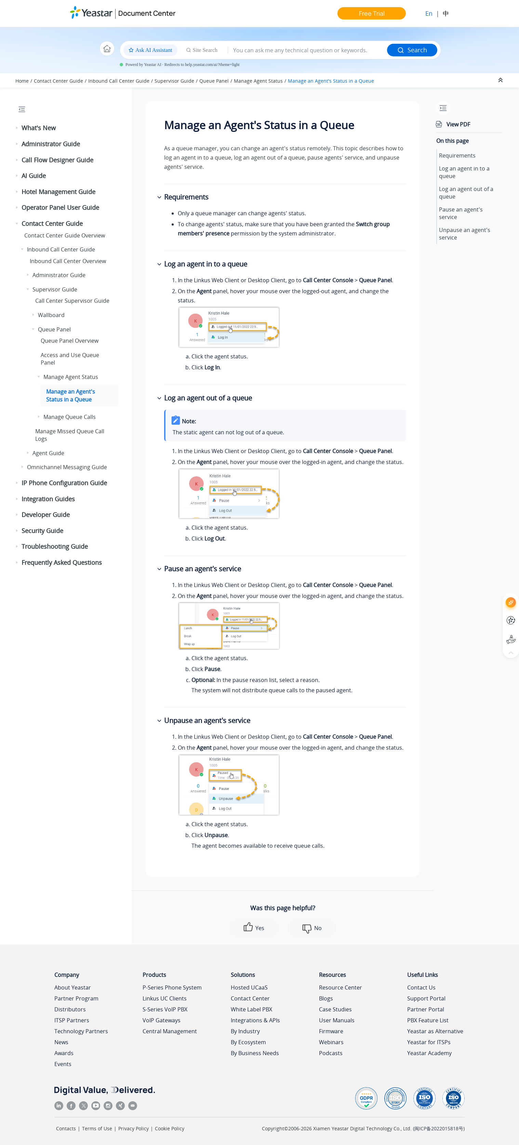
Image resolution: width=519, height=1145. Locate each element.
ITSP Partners (71, 1020)
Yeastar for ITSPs (429, 1042)
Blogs (326, 998)
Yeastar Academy (429, 1053)
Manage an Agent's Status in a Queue (331, 81)
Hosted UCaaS (249, 987)
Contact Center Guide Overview (64, 235)
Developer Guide (46, 514)
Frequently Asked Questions (62, 562)
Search (412, 50)
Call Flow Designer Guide (57, 160)
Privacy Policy (133, 1128)
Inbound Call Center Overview (68, 261)
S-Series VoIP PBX (165, 1009)
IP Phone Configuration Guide (64, 483)
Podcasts (331, 1053)
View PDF (458, 124)
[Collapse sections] (501, 80)
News (61, 1042)
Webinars (331, 1042)
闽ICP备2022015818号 (438, 1128)
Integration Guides (48, 499)
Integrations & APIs (255, 1020)
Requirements (457, 155)
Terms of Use (97, 1128)
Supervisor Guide (174, 81)
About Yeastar (72, 987)
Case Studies (335, 1009)
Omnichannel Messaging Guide (67, 467)
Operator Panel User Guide (60, 207)
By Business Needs (255, 1053)
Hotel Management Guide (58, 192)
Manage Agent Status (258, 81)
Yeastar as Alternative (435, 1031)
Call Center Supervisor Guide (72, 300)
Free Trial (372, 13)
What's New (39, 128)
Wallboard (51, 315)
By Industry (245, 1031)
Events (62, 1064)
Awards (64, 1053)
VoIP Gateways (162, 1020)
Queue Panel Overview (69, 340)
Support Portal (426, 998)
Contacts (66, 1128)
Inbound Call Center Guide (118, 81)
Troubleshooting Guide (55, 546)
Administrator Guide (51, 144)
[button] (17, 128)
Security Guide (42, 531)
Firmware (331, 1031)
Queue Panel (214, 81)
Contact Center (250, 998)
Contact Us (421, 987)
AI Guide (34, 176)
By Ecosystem (248, 1042)
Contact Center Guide (58, 81)
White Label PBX (251, 1009)
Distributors (70, 1009)
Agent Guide (48, 453)
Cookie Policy (169, 1128)
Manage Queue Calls (69, 417)
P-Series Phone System (172, 987)
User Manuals (337, 1020)
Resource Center (340, 987)
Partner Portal (425, 1009)
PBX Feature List (428, 1020)
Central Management (170, 1031)
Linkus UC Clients (165, 998)
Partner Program (76, 998)
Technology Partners (81, 1031)
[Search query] (307, 50)
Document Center (146, 13)
